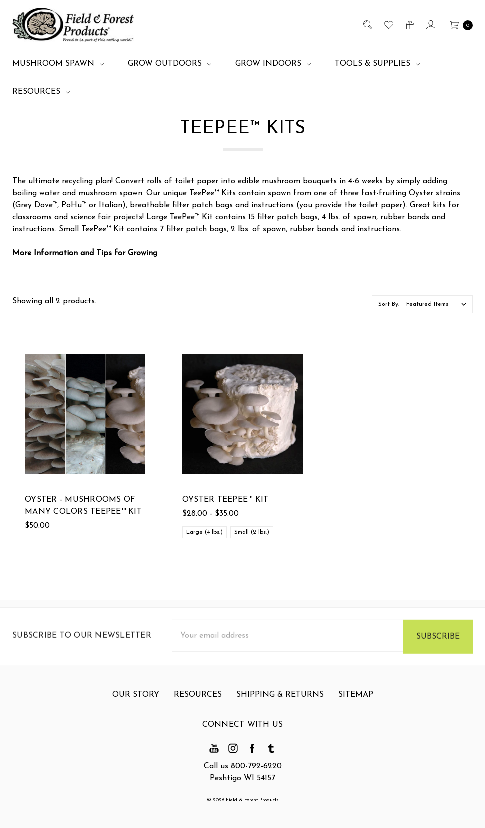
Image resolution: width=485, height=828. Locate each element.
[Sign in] (430, 25)
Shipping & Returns (280, 700)
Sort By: (388, 305)
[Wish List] (388, 25)
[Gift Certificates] (409, 25)
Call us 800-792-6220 (243, 766)
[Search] (367, 25)
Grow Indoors (273, 64)
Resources (41, 92)
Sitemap (355, 700)
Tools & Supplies (377, 64)
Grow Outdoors (169, 64)
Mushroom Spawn (58, 64)
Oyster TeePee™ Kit (225, 500)
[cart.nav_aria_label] (458, 25)
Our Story (135, 700)
